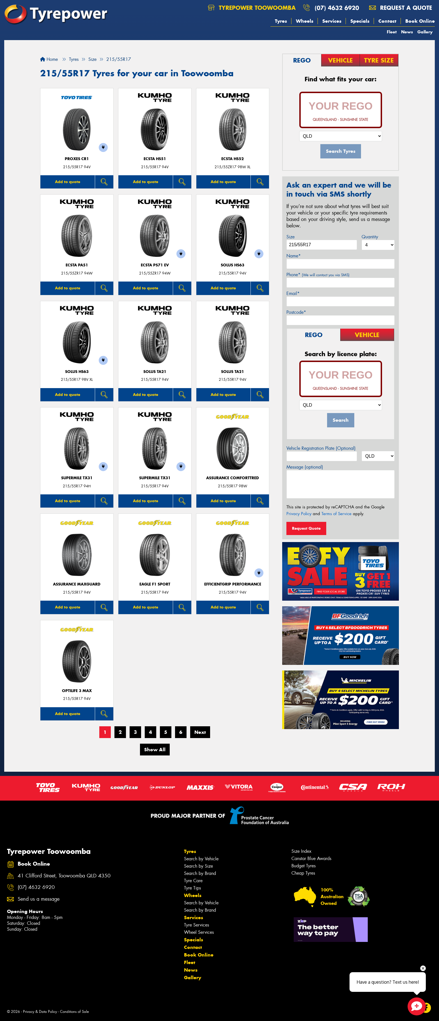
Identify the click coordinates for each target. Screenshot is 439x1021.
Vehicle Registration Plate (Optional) (321, 448)
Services (331, 21)
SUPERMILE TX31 (77, 478)
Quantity (370, 237)
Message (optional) (304, 467)
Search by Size (198, 866)
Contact (387, 21)
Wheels (304, 21)
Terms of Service (336, 514)
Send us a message (38, 899)
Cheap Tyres (303, 873)
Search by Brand (200, 873)
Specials (359, 21)
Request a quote (400, 7)
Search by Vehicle (201, 859)
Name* (293, 256)
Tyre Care (193, 881)
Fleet (392, 31)
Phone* (318, 275)
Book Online (420, 21)
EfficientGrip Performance (232, 584)
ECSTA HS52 (232, 158)
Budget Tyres (303, 866)
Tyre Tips (192, 888)
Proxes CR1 (77, 158)
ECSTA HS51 (155, 158)
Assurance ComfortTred (232, 478)
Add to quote (67, 181)
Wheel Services (199, 932)
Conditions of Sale (74, 1011)
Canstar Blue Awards (311, 858)
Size (290, 237)
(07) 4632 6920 (337, 7)
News (407, 31)
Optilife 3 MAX (77, 690)
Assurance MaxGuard (76, 584)
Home (49, 59)
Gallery (425, 31)
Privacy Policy (298, 514)
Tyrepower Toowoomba (252, 7)
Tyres (281, 21)
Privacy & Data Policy (40, 1011)
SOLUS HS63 (232, 265)
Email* (293, 293)
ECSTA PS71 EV (155, 265)
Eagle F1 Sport (154, 584)
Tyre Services (196, 925)
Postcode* (296, 312)
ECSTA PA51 (77, 265)
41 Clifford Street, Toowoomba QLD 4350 (64, 876)
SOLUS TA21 (154, 371)
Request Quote (306, 528)
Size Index (301, 851)
